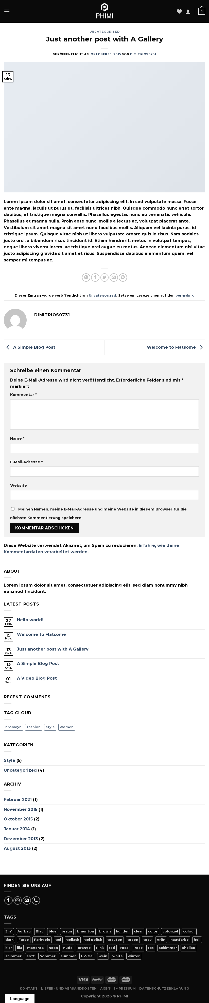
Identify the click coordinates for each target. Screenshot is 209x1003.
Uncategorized (104, 31)
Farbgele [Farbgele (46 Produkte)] (42, 940)
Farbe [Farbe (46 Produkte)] (24, 940)
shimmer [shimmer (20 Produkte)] (13, 956)
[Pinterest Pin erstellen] (123, 277)
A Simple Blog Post (29, 347)
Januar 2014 (17, 829)
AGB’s (105, 988)
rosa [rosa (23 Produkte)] (124, 948)
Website (18, 485)
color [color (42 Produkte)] (153, 931)
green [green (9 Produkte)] (132, 940)
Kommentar (23, 394)
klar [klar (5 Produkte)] (8, 948)
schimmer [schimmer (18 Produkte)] (168, 948)
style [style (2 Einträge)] (50, 727)
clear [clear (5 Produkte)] (138, 931)
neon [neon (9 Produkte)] (53, 948)
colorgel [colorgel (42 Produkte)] (170, 931)
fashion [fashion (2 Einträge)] (34, 727)
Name (17, 438)
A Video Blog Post (37, 678)
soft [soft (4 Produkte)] (31, 956)
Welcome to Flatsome (176, 347)
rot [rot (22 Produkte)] (151, 948)
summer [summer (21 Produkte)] (68, 956)
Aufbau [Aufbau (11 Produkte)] (24, 931)
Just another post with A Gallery (53, 649)
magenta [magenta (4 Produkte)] (35, 948)
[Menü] (7, 11)
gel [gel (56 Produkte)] (58, 940)
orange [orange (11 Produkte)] (84, 948)
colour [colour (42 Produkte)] (189, 931)
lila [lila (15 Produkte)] (19, 948)
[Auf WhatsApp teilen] (86, 277)
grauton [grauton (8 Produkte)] (114, 940)
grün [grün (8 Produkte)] (161, 940)
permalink (185, 295)
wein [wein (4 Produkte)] (103, 956)
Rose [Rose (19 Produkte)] (138, 948)
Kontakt (29, 988)
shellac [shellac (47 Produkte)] (188, 948)
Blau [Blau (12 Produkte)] (40, 931)
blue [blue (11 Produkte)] (53, 931)
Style (9, 760)
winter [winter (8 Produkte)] (134, 956)
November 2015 (20, 809)
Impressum (125, 988)
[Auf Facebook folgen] (8, 900)
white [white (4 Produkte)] (117, 956)
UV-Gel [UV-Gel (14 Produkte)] (87, 956)
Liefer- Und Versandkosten (69, 988)
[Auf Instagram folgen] (17, 900)
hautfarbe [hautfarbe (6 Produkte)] (179, 940)
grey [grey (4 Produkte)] (147, 940)
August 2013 (17, 848)
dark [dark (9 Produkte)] (9, 940)
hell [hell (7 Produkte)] (197, 940)
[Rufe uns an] (36, 900)
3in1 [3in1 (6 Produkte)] (8, 931)
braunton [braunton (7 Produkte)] (85, 931)
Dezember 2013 (21, 838)
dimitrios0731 (143, 54)
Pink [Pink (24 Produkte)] (100, 948)
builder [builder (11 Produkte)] (122, 931)
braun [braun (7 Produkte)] (67, 931)
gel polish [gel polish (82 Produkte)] (93, 940)
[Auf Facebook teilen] (95, 277)
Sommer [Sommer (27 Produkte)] (48, 956)
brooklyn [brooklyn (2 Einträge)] (13, 727)
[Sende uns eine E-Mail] (27, 900)
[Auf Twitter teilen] (104, 277)
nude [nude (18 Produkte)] (68, 948)
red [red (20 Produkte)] (112, 948)
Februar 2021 (18, 799)
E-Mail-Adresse (26, 462)
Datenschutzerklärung (164, 988)
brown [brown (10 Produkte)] (105, 931)
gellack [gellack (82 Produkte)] (72, 940)
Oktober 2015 (18, 819)
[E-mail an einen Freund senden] (114, 277)
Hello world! (30, 619)
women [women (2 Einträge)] (67, 727)
